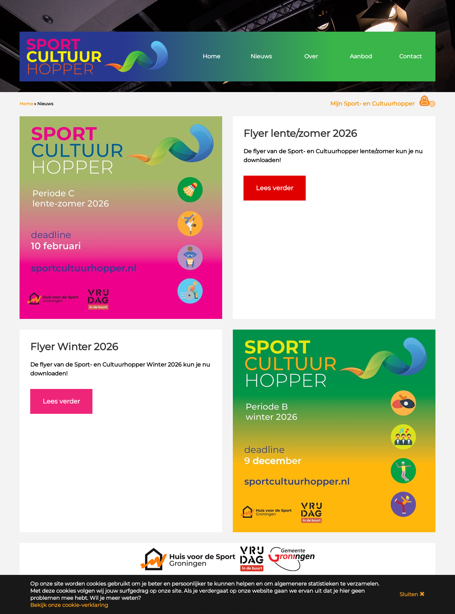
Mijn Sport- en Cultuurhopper (372, 103)
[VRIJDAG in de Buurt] (252, 558)
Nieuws (261, 56)
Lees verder (274, 188)
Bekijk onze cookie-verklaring (69, 605)
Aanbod (361, 56)
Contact (410, 56)
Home (211, 56)
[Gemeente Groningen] (291, 558)
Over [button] (311, 56)
